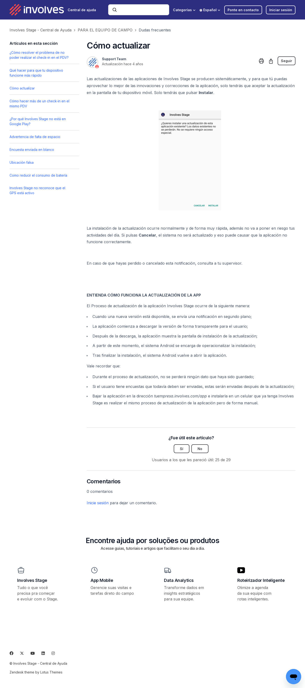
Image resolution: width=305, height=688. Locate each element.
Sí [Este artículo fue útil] (181, 449)
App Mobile (102, 580)
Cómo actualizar (22, 88)
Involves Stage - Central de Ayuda (40, 30)
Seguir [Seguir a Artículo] (286, 61)
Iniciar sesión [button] (280, 10)
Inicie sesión (98, 502)
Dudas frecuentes (155, 30)
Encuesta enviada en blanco (32, 150)
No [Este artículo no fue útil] (200, 449)
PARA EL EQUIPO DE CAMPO (105, 30)
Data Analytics (179, 580)
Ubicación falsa (22, 162)
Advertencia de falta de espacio (35, 137)
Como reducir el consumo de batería (38, 175)
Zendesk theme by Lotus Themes (36, 672)
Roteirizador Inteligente (261, 580)
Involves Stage (32, 580)
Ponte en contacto (243, 10)
